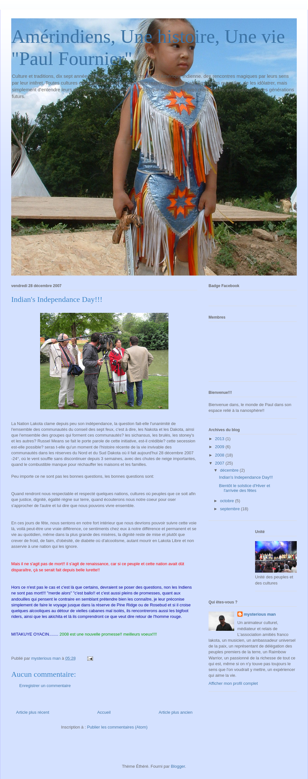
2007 (220, 463)
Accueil (104, 712)
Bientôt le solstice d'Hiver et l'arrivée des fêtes (244, 488)
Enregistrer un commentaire (45, 685)
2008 (220, 455)
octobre (227, 500)
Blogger (178, 766)
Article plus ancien (176, 712)
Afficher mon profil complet (233, 683)
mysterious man (260, 614)
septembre (230, 508)
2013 (220, 438)
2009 (220, 446)
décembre (230, 470)
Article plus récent (32, 712)
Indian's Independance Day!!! (246, 477)
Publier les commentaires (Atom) (117, 727)
